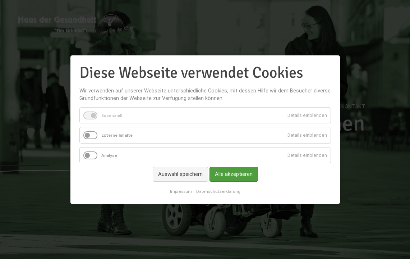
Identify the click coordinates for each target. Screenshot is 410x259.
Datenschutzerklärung (218, 191)
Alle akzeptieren (233, 174)
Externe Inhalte (117, 135)
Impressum (181, 191)
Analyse (109, 155)
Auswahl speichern (180, 174)
